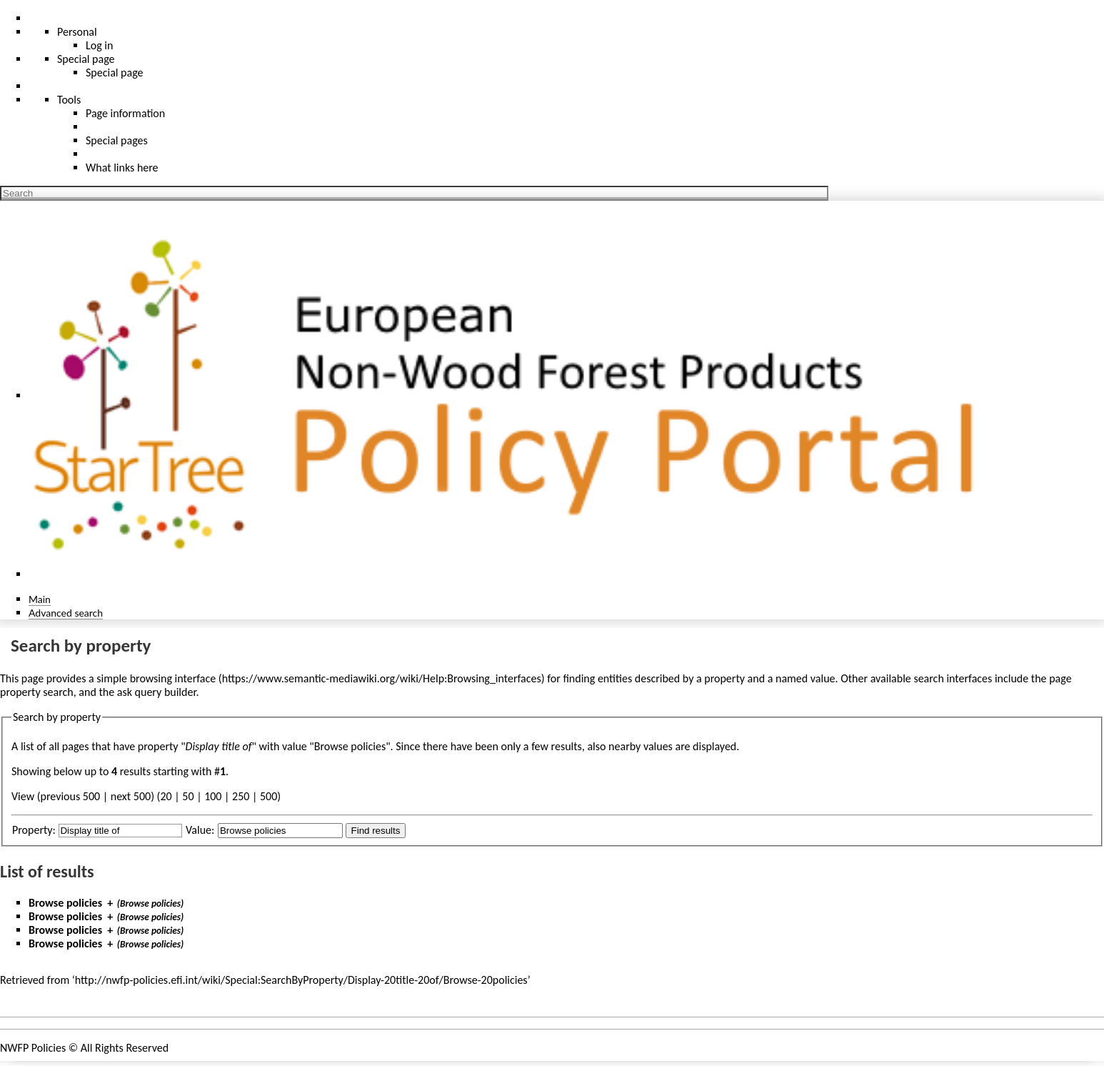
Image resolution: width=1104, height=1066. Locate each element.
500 (268, 796)
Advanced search (66, 613)
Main (40, 599)
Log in (99, 45)
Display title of (219, 746)
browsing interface (173, 678)
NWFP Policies (33, 1048)
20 (165, 796)
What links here (122, 167)
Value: (200, 830)
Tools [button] (69, 99)
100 (212, 796)
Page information (125, 113)
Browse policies (65, 903)
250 (240, 796)
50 (188, 796)
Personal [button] (77, 32)
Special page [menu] (86, 59)
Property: (34, 830)
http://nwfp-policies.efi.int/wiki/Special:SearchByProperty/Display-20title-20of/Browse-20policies (301, 980)
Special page (115, 72)
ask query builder (156, 692)
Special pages (117, 140)
